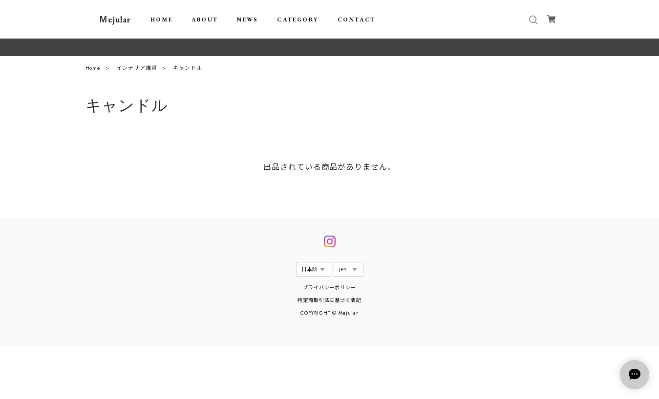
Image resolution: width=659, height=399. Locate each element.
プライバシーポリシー (330, 287)
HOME (161, 19)
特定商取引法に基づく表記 (330, 300)
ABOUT (204, 19)
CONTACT (357, 19)
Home (93, 70)
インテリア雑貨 (136, 70)
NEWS (247, 19)
